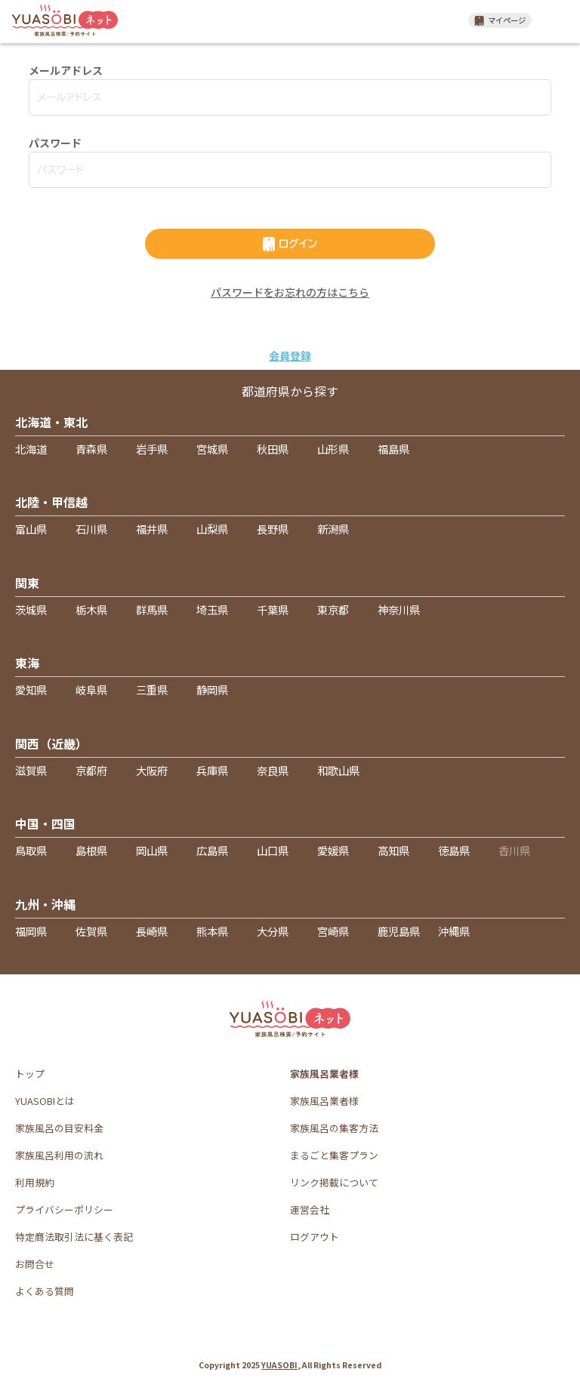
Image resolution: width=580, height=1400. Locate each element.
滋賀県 (31, 770)
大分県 (272, 931)
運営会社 (309, 1209)
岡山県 (152, 850)
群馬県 (152, 609)
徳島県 (454, 850)
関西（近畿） (51, 743)
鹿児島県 (399, 931)
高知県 (393, 850)
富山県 (31, 529)
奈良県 (272, 770)
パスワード (55, 142)
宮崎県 (333, 931)
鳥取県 (31, 850)
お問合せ (34, 1264)
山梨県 (212, 529)
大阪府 (152, 770)
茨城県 (31, 609)
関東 (27, 583)
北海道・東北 (51, 422)
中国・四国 (45, 823)
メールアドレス (66, 70)
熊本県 (212, 931)
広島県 (212, 850)
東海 (27, 663)
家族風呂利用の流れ (59, 1155)
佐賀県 (91, 931)
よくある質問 (44, 1291)
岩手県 (152, 449)
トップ (30, 1073)
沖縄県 (454, 931)
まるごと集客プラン (334, 1155)
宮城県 (212, 449)
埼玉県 (212, 609)
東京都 (333, 609)
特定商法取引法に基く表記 (74, 1236)
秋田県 (272, 449)
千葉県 (272, 609)
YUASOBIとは (45, 1101)
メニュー (557, 20)
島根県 (91, 850)
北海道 (31, 449)
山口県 (272, 850)
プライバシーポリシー (64, 1209)
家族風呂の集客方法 (334, 1128)
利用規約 (34, 1182)
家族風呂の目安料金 (59, 1128)
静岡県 (212, 689)
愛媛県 (333, 850)
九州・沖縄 (45, 904)
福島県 (393, 449)
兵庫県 (212, 770)
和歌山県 (338, 770)
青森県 (91, 449)
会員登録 (290, 355)
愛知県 (31, 689)
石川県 (91, 529)
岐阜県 (91, 689)
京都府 (91, 770)
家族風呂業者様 (324, 1101)
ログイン (290, 244)
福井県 (152, 529)
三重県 (152, 689)
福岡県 (31, 931)
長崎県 (152, 931)
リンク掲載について (334, 1182)
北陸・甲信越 (51, 502)
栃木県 (91, 609)
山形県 (333, 449)
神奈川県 (399, 609)
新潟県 (333, 529)
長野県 (272, 529)
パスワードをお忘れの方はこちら (290, 292)
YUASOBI (279, 1365)
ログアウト (314, 1236)
